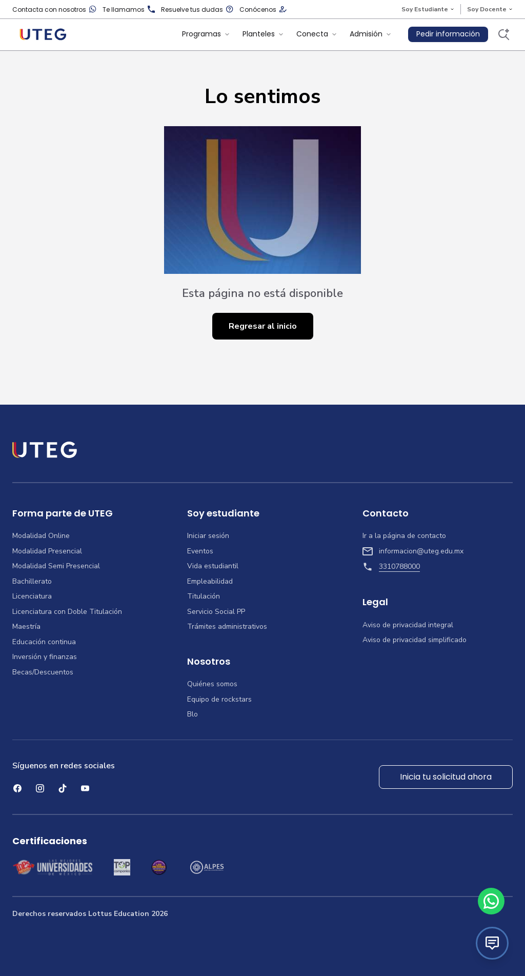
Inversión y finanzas (44, 657)
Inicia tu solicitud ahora (446, 777)
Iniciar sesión (208, 536)
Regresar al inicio (263, 326)
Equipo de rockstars (219, 699)
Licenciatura (32, 596)
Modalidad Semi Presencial (56, 566)
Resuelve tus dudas (197, 9)
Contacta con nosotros (54, 9)
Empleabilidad (210, 581)
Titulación (203, 596)
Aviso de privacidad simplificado (414, 640)
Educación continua (44, 642)
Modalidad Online (41, 536)
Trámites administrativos (227, 626)
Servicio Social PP (216, 611)
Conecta (316, 34)
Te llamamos (129, 9)
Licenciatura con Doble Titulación (67, 611)
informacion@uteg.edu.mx (412, 551)
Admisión (371, 34)
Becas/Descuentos (42, 672)
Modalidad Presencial (47, 551)
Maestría (26, 626)
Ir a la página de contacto (404, 536)
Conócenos (263, 9)
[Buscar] (503, 34)
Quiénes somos (212, 684)
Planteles (263, 34)
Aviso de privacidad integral (407, 625)
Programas (206, 34)
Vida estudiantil (212, 566)
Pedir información (448, 34)
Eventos (200, 551)
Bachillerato (32, 581)
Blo (192, 714)
